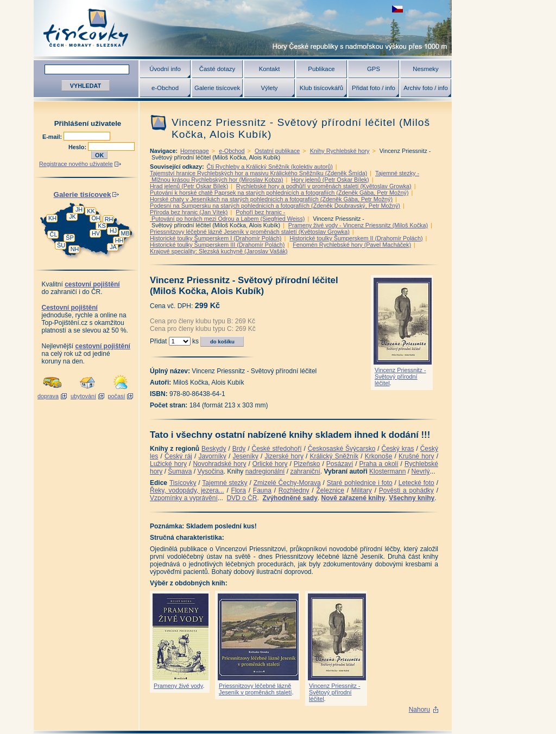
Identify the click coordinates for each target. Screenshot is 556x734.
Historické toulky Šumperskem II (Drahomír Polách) (355, 238)
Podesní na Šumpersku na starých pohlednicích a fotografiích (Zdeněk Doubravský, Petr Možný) (275, 205)
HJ (113, 230)
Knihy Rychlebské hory (340, 151)
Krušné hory (416, 456)
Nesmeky (425, 69)
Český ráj (178, 456)
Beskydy (213, 448)
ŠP (69, 237)
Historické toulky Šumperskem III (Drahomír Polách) (217, 244)
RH (109, 219)
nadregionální (265, 471)
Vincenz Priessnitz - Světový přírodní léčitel (400, 376)
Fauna (262, 490)
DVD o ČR (241, 498)
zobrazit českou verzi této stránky (397, 9)
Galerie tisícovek (217, 88)
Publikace (321, 69)
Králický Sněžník (334, 456)
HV (96, 233)
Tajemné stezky (224, 483)
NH (75, 249)
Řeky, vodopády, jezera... (187, 490)
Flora (238, 490)
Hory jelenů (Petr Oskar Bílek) (330, 179)
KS (101, 225)
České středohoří (277, 448)
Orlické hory (270, 464)
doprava (48, 396)
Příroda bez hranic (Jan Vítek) (189, 212)
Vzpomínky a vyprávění (184, 498)
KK (90, 211)
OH (95, 218)
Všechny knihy (411, 498)
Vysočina (210, 471)
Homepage (194, 151)
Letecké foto (416, 483)
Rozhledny (294, 490)
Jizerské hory (284, 456)
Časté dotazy (217, 69)
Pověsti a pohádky (406, 490)
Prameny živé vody (178, 685)
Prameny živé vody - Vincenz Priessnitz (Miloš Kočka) (358, 225)
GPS (373, 69)
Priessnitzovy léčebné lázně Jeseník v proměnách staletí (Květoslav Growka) (250, 231)
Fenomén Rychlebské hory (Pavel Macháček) (352, 244)
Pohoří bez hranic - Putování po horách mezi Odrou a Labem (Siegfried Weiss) (227, 215)
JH (79, 209)
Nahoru (419, 709)
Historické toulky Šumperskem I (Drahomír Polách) (215, 238)
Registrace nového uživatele (76, 164)
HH (119, 240)
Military (361, 490)
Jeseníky (245, 456)
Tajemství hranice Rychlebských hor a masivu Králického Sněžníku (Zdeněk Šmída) (258, 173)
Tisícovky (183, 483)
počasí (116, 396)
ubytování (83, 396)
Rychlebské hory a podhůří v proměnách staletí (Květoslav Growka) (324, 186)
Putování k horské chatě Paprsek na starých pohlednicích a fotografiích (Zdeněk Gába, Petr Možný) (279, 192)
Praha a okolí (379, 464)
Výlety (269, 88)
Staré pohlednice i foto (360, 483)
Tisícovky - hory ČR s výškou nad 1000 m (243, 28)
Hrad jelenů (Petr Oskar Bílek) (189, 186)
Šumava (180, 471)
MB (125, 233)
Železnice (330, 490)
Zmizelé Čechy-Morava (287, 483)
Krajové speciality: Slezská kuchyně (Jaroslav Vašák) (219, 251)
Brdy (239, 448)
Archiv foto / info (425, 88)
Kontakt (269, 69)
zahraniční (305, 471)
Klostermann (387, 471)
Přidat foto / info (373, 88)
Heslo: (78, 147)
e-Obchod (165, 88)
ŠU (61, 245)
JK (72, 216)
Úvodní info (165, 69)
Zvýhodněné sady (289, 498)
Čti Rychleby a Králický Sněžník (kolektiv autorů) (270, 166)
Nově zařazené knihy (353, 498)
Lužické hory (168, 464)
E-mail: (53, 136)
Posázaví (339, 464)
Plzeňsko (307, 464)
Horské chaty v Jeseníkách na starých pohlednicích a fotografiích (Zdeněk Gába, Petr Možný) (271, 199)
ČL (54, 234)
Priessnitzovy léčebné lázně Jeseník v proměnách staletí (255, 688)
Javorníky (212, 456)
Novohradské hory (219, 464)
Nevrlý (420, 471)
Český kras (398, 448)
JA (113, 247)
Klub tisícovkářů (321, 88)
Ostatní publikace (277, 151)
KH (52, 218)
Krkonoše (379, 456)
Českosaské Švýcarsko (342, 448)
